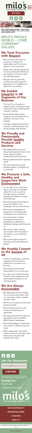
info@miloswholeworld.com (12, 387)
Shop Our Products (16, 408)
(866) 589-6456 (7, 384)
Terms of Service (20, 377)
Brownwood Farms (16, 412)
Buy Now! (16, 13)
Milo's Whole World (10, 425)
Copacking (16, 416)
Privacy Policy (9, 377)
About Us (16, 420)
